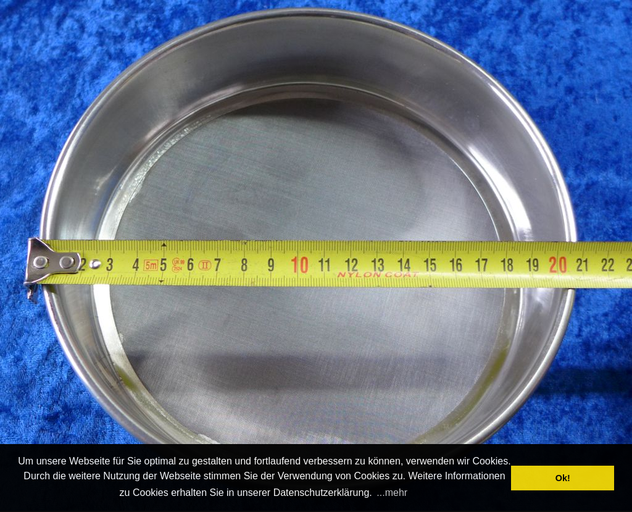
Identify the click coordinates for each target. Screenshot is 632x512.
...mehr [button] (391, 492)
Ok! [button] (562, 478)
